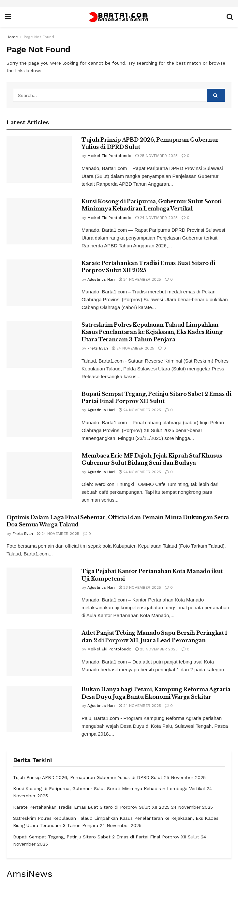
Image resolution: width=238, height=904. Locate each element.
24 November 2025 (156, 217)
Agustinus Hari (101, 279)
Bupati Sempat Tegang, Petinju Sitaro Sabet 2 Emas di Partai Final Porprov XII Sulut (106, 836)
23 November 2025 (140, 587)
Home (12, 37)
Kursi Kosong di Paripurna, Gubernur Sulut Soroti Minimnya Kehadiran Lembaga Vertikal (109, 788)
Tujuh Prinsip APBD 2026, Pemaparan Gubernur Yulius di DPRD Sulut (87, 777)
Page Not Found (39, 37)
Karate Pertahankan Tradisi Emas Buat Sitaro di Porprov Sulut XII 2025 (91, 807)
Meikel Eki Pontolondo (109, 155)
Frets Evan (97, 348)
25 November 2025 (156, 155)
